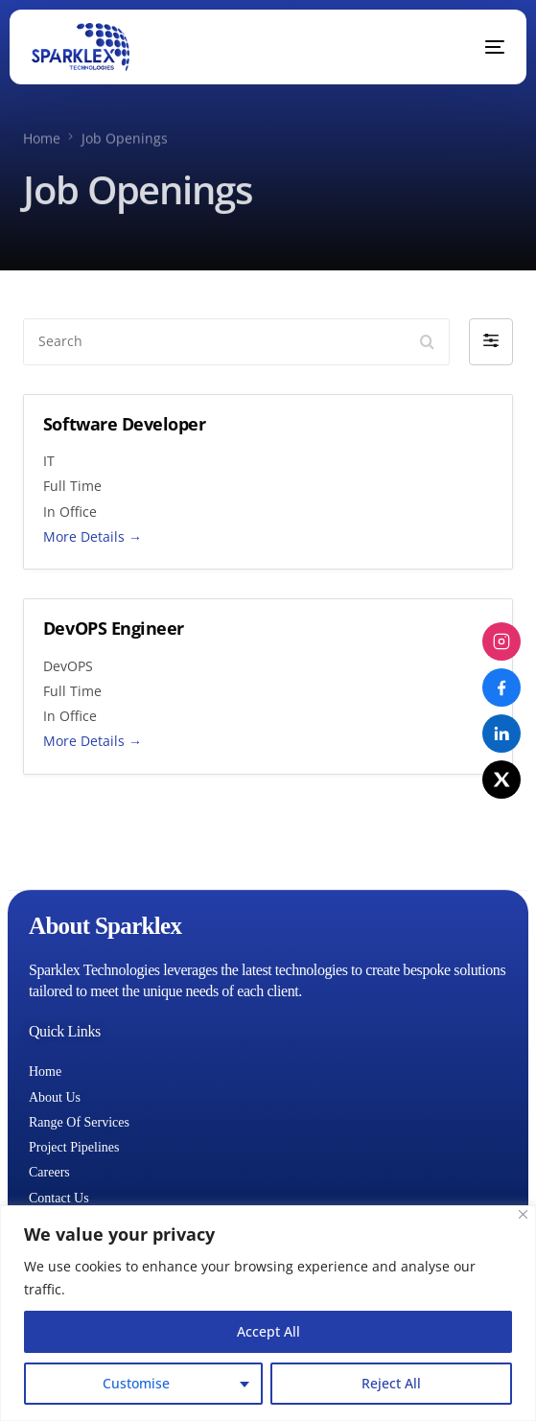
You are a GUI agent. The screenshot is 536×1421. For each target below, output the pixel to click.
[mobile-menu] (480, 47)
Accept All (268, 1331)
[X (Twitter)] (501, 779)
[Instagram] (501, 641)
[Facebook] (501, 687)
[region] (268, 1313)
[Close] (523, 1214)
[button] (491, 341)
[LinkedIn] (501, 733)
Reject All (391, 1383)
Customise (136, 1383)
